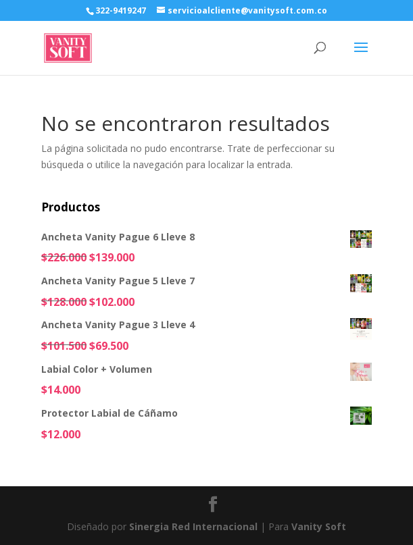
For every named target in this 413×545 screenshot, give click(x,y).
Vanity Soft (318, 526)
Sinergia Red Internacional (193, 526)
